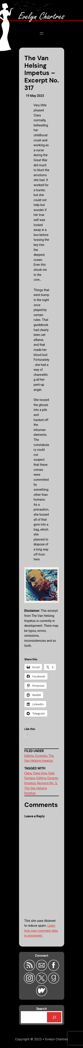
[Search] (54, 1017)
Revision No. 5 (47, 783)
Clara (27, 773)
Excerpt (52, 778)
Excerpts (41, 756)
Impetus (30, 783)
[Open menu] (41, 33)
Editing (29, 756)
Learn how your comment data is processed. (41, 930)
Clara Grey (40, 773)
